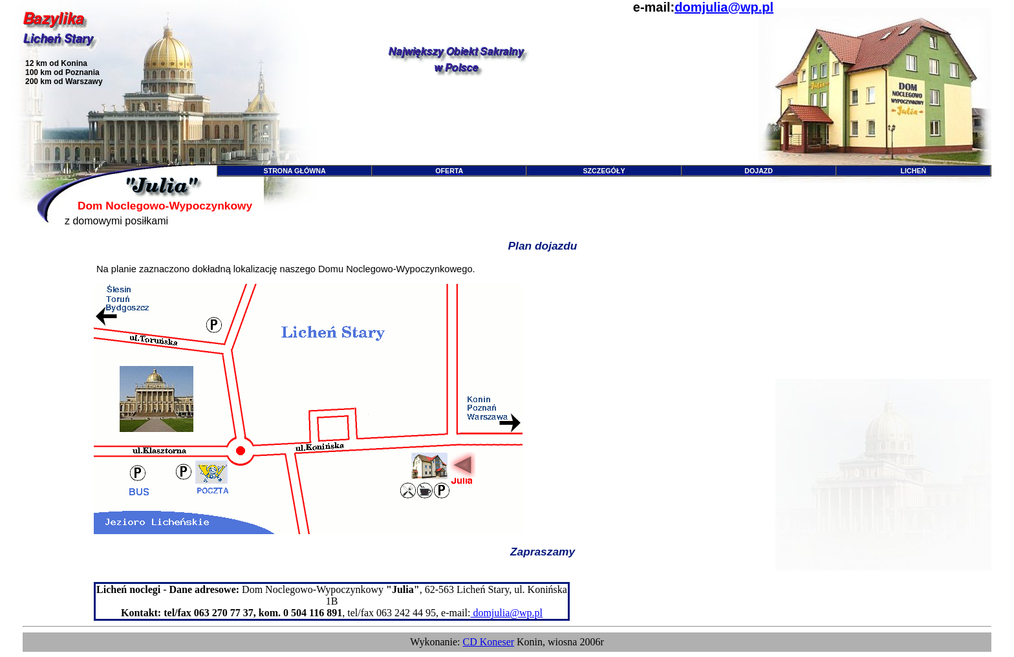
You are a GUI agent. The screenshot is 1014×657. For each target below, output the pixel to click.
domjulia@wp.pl (723, 7)
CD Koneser (489, 641)
